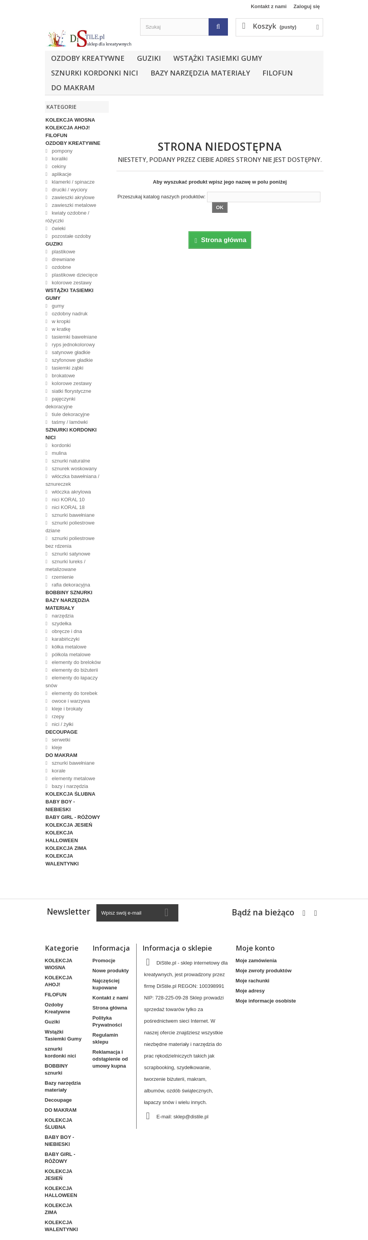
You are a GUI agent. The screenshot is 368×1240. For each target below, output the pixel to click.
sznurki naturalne (70, 461)
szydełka (60, 623)
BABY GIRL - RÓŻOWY (73, 817)
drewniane (62, 259)
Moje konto (255, 948)
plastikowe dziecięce (74, 275)
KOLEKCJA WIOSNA (70, 120)
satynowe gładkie (70, 352)
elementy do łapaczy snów (72, 681)
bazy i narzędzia (69, 786)
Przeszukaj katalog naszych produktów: (161, 197)
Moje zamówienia (256, 960)
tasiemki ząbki (66, 368)
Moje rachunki (252, 981)
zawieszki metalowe (73, 205)
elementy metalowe (72, 778)
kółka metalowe (68, 647)
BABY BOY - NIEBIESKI (60, 805)
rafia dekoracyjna (70, 585)
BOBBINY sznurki (69, 592)
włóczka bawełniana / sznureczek (72, 480)
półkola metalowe (70, 654)
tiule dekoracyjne (69, 414)
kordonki (60, 445)
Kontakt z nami (268, 6)
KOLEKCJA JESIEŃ (69, 825)
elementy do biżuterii (74, 670)
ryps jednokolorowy (72, 344)
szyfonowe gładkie (71, 360)
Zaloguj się (307, 6)
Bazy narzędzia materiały (200, 72)
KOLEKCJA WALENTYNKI (62, 860)
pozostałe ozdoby (70, 236)
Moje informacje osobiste (266, 1001)
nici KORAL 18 (67, 507)
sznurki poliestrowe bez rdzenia (70, 542)
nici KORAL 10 (67, 499)
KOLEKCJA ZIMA (66, 848)
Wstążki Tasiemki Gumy (217, 58)
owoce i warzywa (70, 701)
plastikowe (62, 252)
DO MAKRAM (73, 87)
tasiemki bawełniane (73, 337)
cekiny (58, 166)
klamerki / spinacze (72, 182)
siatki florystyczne (70, 391)
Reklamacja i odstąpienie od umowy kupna (110, 1059)
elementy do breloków (75, 662)
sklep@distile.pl (191, 1117)
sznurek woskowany (73, 468)
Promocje (103, 960)
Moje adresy (250, 991)
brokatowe (62, 375)
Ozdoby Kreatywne (88, 58)
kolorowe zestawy (70, 282)
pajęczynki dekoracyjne (60, 402)
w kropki (60, 321)
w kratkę (60, 329)
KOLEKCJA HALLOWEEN (62, 836)
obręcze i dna (66, 631)
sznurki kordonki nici (94, 72)
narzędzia (62, 616)
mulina (58, 453)
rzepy (57, 716)
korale (57, 771)
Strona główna (109, 1008)
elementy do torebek (73, 693)
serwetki (60, 740)
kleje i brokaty (66, 709)
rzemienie (62, 577)
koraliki (58, 159)
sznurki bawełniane (72, 515)
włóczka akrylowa (70, 492)
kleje (56, 747)
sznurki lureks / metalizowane (66, 565)
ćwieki (57, 228)
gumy (57, 306)
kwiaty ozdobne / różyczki (67, 217)
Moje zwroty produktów (263, 970)
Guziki (149, 58)
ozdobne (60, 267)
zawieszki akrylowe (72, 197)
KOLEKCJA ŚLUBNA (71, 794)
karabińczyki (64, 639)
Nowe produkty (110, 970)
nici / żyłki (61, 724)
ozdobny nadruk (68, 313)
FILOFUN (277, 72)
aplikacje (60, 174)
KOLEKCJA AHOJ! (68, 128)
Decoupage (62, 732)
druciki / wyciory (68, 190)
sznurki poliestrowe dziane (70, 526)
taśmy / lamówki (68, 422)
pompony (61, 151)
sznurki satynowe (70, 554)
